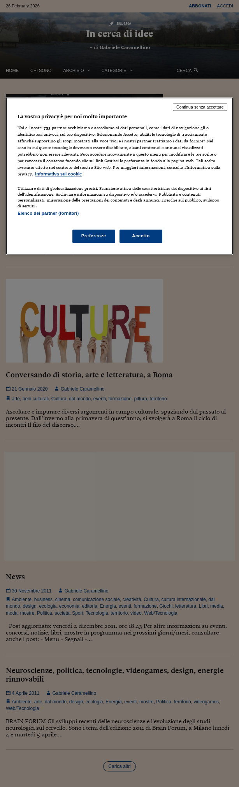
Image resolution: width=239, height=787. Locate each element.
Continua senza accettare (200, 107)
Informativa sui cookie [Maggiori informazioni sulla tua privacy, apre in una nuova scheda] (58, 174)
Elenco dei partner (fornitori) (48, 213)
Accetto (141, 235)
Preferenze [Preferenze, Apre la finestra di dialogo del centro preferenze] (93, 235)
